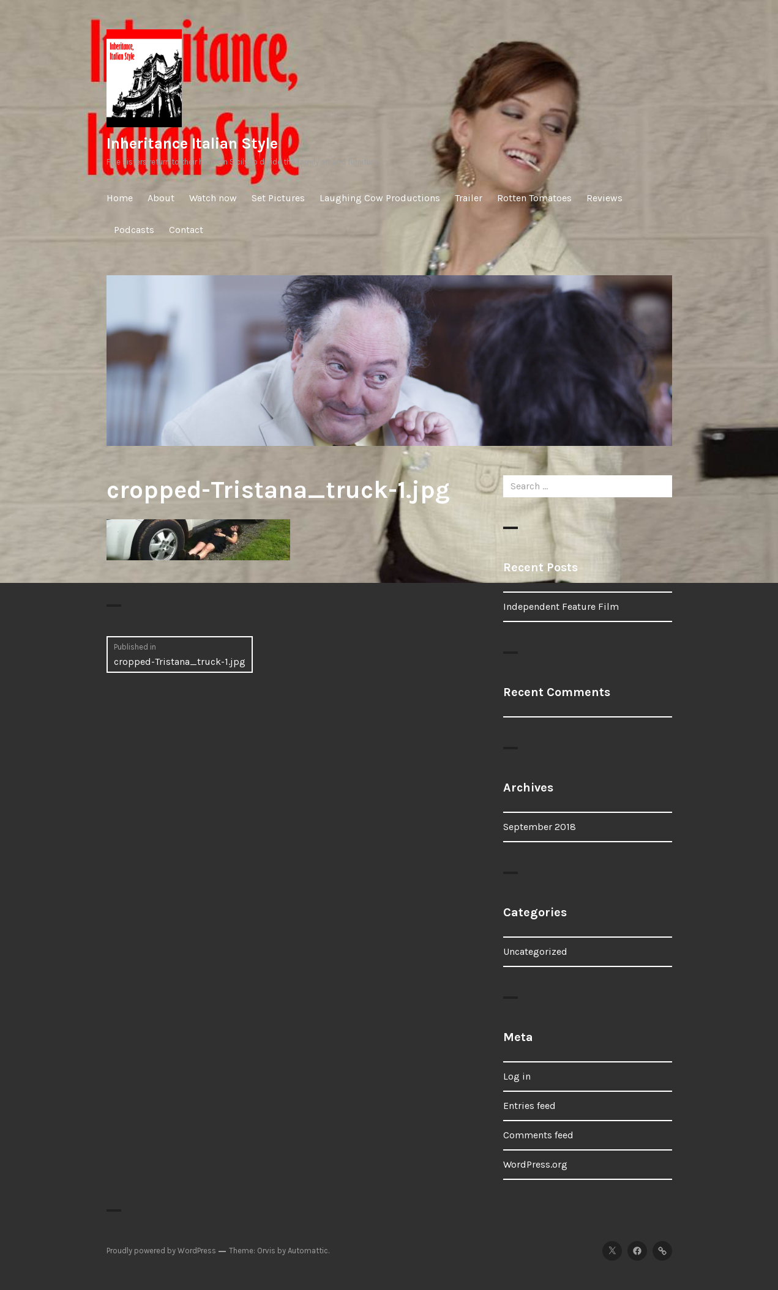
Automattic (308, 1250)
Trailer (468, 198)
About (161, 198)
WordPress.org (535, 1164)
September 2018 (539, 826)
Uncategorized (535, 951)
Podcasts (134, 229)
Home (120, 198)
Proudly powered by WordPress (161, 1250)
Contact (186, 229)
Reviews (604, 198)
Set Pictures (278, 198)
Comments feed (538, 1135)
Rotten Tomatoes (534, 198)
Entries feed (529, 1105)
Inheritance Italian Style (192, 143)
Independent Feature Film (561, 606)
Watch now (213, 198)
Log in (517, 1076)
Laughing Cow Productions (380, 198)
